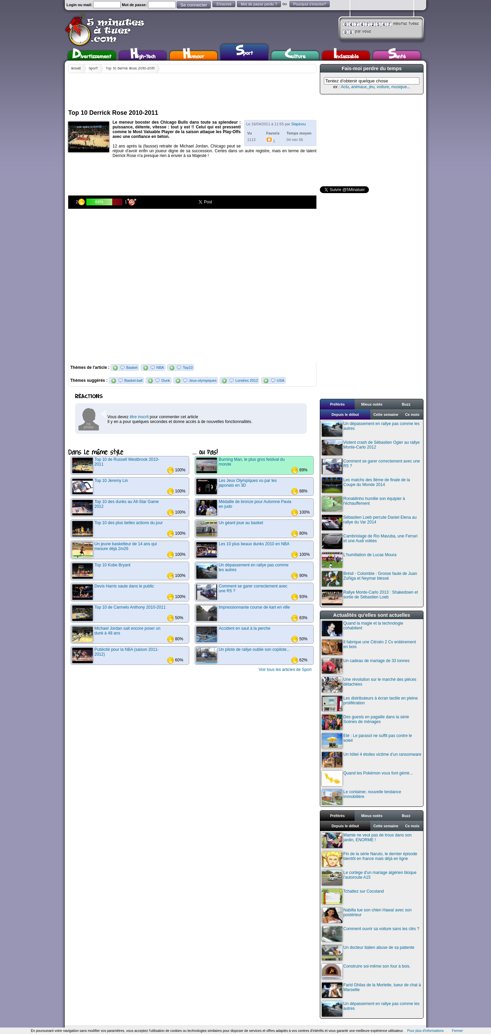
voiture (383, 86)
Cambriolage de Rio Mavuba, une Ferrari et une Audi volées (369, 541)
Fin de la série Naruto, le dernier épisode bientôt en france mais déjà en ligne (369, 859)
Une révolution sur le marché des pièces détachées (369, 684)
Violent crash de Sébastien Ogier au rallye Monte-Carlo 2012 (371, 447)
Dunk (165, 380)
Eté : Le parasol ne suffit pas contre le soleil (367, 741)
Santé (397, 55)
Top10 (188, 367)
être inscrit (139, 416)
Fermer (457, 1031)
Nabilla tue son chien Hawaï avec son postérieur (367, 915)
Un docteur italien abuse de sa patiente (368, 952)
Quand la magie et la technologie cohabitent (362, 628)
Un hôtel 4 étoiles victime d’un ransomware (371, 759)
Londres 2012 (246, 380)
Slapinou (298, 124)
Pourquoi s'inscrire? (309, 4)
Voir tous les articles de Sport (284, 669)
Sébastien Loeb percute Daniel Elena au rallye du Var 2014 (369, 522)
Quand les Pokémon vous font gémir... (367, 778)
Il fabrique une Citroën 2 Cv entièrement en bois (369, 647)
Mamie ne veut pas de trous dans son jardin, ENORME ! (367, 840)
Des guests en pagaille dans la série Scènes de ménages (365, 722)
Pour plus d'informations (425, 1031)
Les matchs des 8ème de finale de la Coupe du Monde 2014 (366, 485)
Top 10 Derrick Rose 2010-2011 (130, 68)
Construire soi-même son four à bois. (366, 971)
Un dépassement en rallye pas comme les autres (370, 429)
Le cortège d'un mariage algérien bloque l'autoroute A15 (369, 878)
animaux (359, 86)
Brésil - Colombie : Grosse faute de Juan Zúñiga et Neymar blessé (369, 578)
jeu (371, 86)
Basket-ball (133, 380)
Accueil (76, 68)
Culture (295, 55)
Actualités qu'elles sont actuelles (371, 615)
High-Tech (142, 55)
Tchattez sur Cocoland (353, 896)
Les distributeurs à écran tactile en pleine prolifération (370, 703)
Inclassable (346, 55)
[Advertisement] (192, 88)
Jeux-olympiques (203, 380)
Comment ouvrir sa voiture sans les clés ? (370, 934)
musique (398, 86)
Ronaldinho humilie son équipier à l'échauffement (363, 504)
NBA (160, 367)
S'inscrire (224, 4)
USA (280, 380)
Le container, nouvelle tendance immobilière (361, 797)
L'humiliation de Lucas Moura (359, 560)
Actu (345, 86)
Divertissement (91, 55)
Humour (193, 55)
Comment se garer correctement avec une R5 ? (371, 466)
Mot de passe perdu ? (259, 4)
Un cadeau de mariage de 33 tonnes (366, 666)
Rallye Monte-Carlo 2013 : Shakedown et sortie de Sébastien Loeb (370, 597)
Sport (244, 51)
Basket (131, 367)
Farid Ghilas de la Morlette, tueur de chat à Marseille (371, 990)
